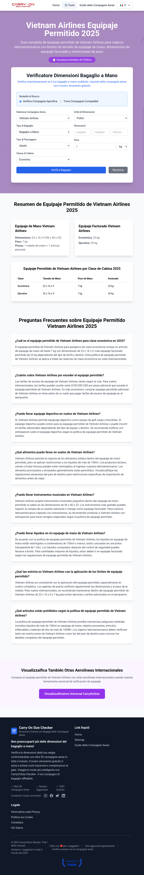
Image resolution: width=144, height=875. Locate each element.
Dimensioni (80, 125)
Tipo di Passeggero (26, 139)
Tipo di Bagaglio (24, 125)
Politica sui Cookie (22, 817)
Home (56, 5)
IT (125, 5)
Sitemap (79, 739)
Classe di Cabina (25, 153)
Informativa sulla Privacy (25, 811)
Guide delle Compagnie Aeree (96, 5)
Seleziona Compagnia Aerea (31, 112)
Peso (76, 140)
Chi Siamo (17, 827)
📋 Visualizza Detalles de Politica (72, 59)
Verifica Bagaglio (61, 170)
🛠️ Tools (69, 5)
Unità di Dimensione (84, 112)
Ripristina (118, 170)
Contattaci (17, 822)
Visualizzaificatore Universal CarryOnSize (71, 693)
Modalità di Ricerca (29, 96)
